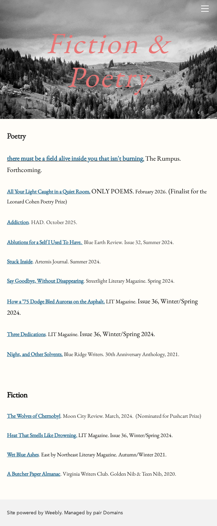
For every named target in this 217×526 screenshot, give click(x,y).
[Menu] (205, 8)
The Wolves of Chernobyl (33, 415)
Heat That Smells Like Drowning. (42, 435)
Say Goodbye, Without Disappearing (45, 280)
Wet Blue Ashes (23, 454)
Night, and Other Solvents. (35, 354)
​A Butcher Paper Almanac (33, 473)
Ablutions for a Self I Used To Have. (45, 242)
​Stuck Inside (19, 261)
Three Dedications (26, 334)
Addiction (18, 222)
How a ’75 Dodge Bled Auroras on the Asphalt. (56, 301)
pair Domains (108, 513)
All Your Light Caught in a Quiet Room (48, 191)
